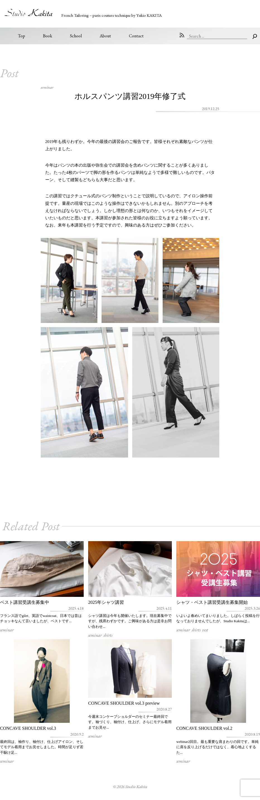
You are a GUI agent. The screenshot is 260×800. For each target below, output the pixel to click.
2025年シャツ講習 (106, 602)
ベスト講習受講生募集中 (24, 602)
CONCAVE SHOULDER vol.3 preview (124, 703)
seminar (47, 87)
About (105, 36)
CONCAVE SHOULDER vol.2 (204, 728)
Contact (136, 36)
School (76, 36)
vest (205, 630)
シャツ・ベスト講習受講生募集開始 (212, 602)
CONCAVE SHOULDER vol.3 (28, 728)
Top (21, 36)
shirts (107, 635)
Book (47, 36)
